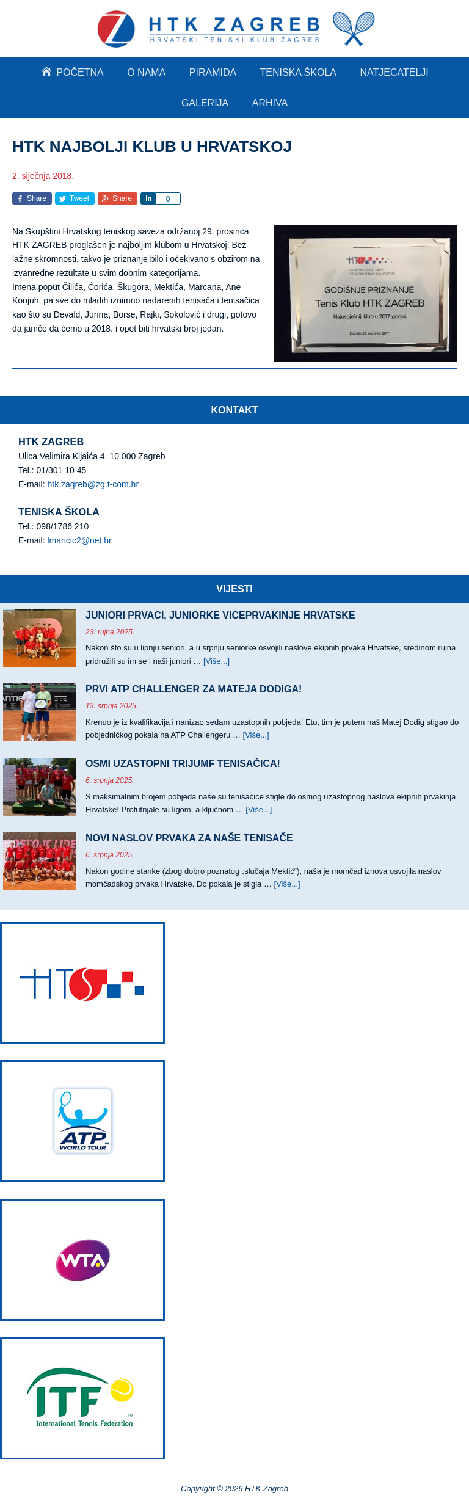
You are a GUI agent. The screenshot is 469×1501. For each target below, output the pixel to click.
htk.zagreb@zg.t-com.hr (93, 484)
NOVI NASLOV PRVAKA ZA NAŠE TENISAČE (189, 838)
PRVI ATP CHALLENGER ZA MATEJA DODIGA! (193, 689)
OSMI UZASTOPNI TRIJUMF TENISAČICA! (182, 763)
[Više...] (216, 661)
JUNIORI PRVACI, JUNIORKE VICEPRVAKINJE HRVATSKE (220, 615)
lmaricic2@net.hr (79, 540)
